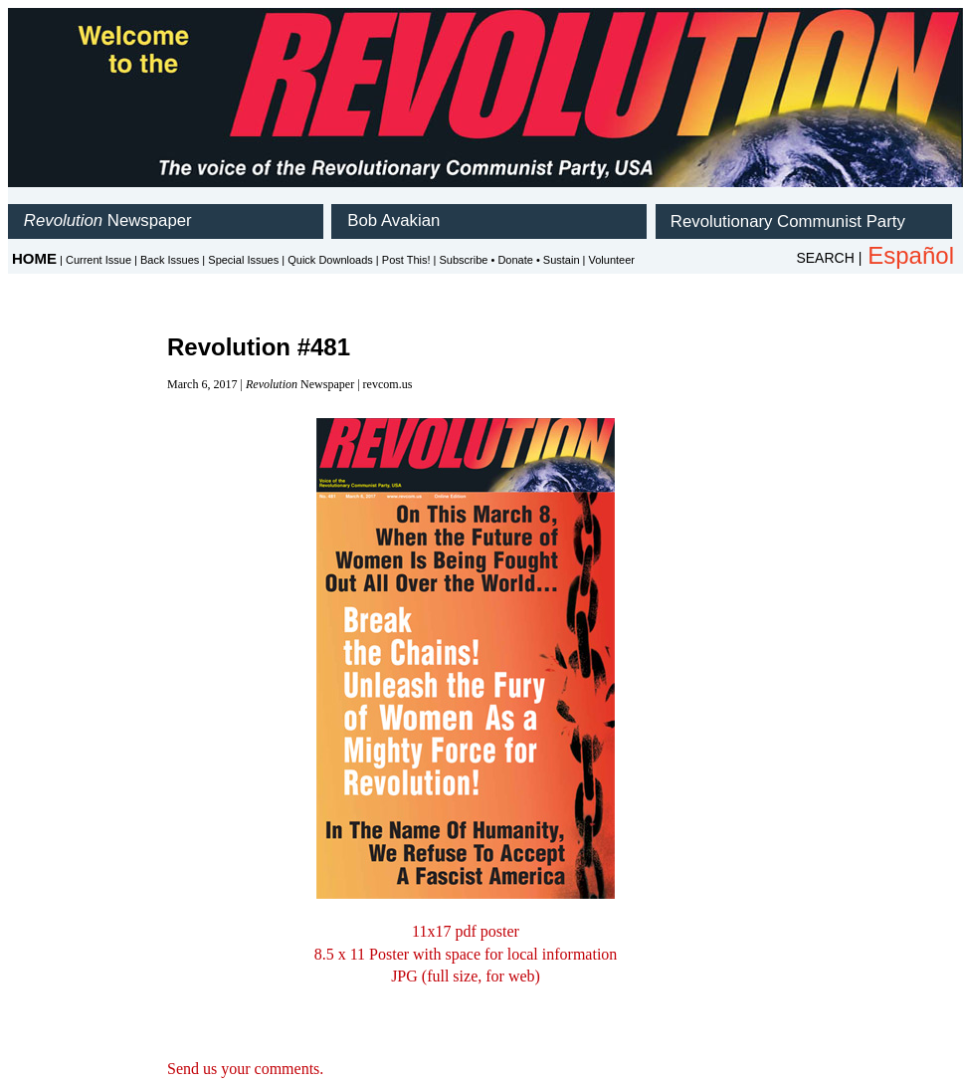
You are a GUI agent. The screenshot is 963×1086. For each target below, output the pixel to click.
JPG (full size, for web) (465, 976)
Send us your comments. (245, 1068)
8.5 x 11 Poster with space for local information (466, 954)
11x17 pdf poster (465, 931)
